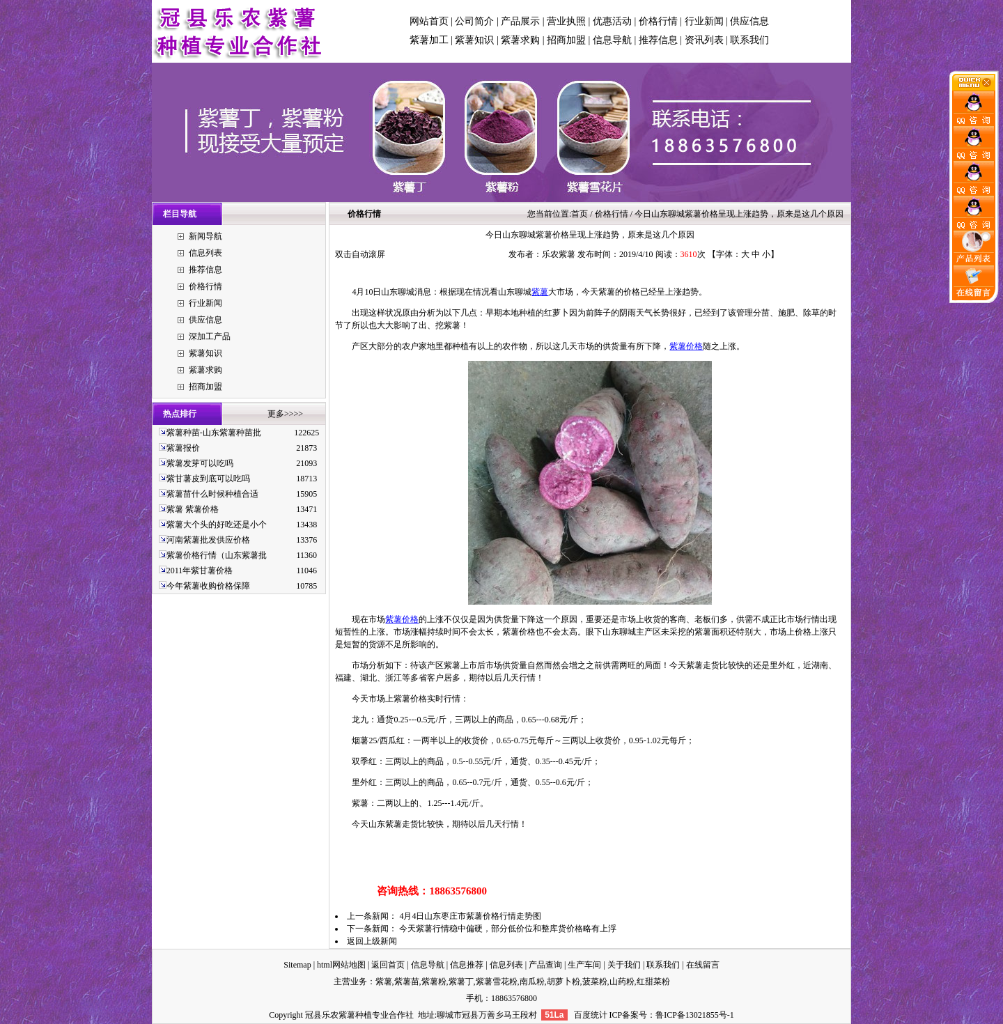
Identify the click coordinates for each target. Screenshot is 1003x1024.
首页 (579, 214)
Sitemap (297, 965)
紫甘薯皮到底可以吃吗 (208, 478)
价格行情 (658, 21)
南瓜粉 (532, 981)
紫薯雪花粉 (497, 981)
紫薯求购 (520, 40)
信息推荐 (466, 965)
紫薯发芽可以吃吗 (199, 463)
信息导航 (612, 40)
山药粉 (622, 981)
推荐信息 (658, 40)
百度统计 (590, 1015)
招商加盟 (566, 40)
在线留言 (703, 965)
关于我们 (624, 965)
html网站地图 (341, 965)
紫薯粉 (433, 981)
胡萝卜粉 (563, 981)
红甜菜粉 (653, 981)
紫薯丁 (461, 981)
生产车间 (584, 965)
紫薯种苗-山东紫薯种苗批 (213, 432)
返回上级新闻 (372, 941)
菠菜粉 (594, 981)
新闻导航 (205, 236)
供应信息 (749, 21)
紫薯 (539, 292)
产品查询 (545, 965)
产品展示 (520, 21)
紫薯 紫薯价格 (192, 509)
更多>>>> (285, 414)
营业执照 (566, 21)
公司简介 (474, 21)
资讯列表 (704, 40)
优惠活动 (612, 21)
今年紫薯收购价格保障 (208, 586)
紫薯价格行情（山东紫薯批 (216, 555)
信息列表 (205, 253)
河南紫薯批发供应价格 (208, 540)
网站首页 (429, 21)
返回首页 (388, 965)
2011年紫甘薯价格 (199, 570)
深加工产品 (210, 336)
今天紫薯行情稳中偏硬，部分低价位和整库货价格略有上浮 (507, 928)
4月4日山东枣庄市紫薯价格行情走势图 (470, 916)
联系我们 (749, 40)
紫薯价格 (686, 346)
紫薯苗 (406, 981)
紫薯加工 (429, 40)
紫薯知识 (474, 40)
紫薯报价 (183, 448)
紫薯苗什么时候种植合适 (212, 494)
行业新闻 (704, 21)
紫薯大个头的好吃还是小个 (216, 524)
